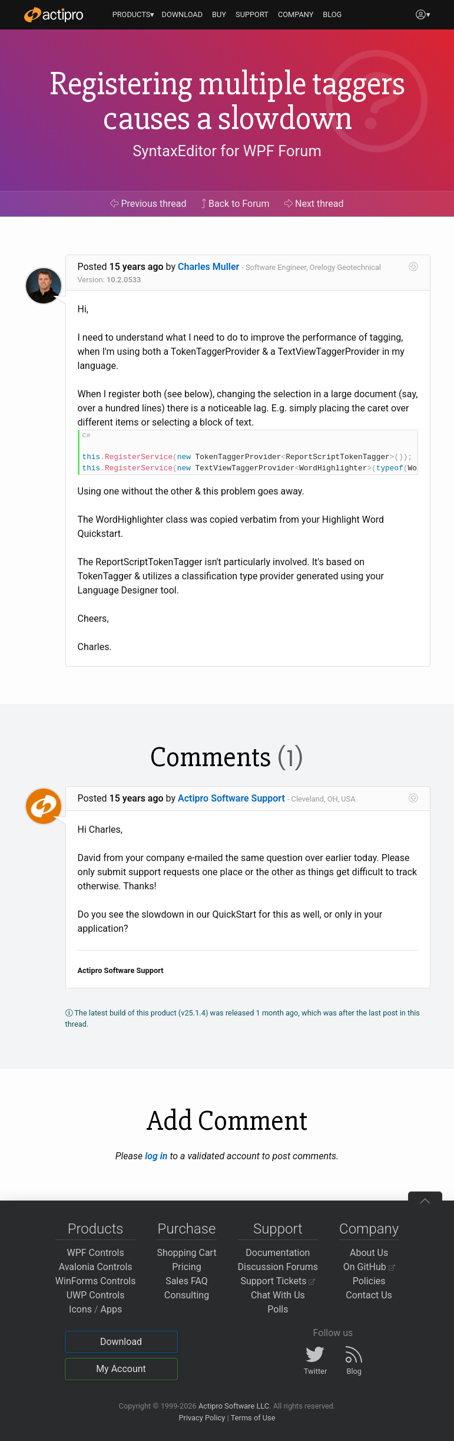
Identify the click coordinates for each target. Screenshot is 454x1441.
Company (369, 1229)
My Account (121, 1368)
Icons (80, 1309)
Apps (111, 1309)
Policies (369, 1281)
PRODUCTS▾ (133, 14)
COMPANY (296, 14)
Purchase (187, 1229)
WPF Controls (95, 1252)
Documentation (278, 1252)
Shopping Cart (186, 1252)
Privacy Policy (201, 1417)
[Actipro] (53, 15)
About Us (369, 1252)
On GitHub (369, 1266)
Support (278, 1229)
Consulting (186, 1295)
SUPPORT (252, 14)
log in (156, 1156)
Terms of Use (253, 1417)
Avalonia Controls (95, 1266)
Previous (148, 203)
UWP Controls (96, 1295)
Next (314, 203)
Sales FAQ (186, 1281)
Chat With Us (278, 1295)
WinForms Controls (95, 1281)
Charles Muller (208, 266)
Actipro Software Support (231, 798)
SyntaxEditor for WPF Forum (227, 151)
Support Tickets (278, 1281)
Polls (277, 1309)
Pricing (186, 1266)
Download (121, 1341)
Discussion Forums (278, 1266)
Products (96, 1229)
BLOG (332, 14)
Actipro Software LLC (233, 1406)
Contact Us (369, 1295)
